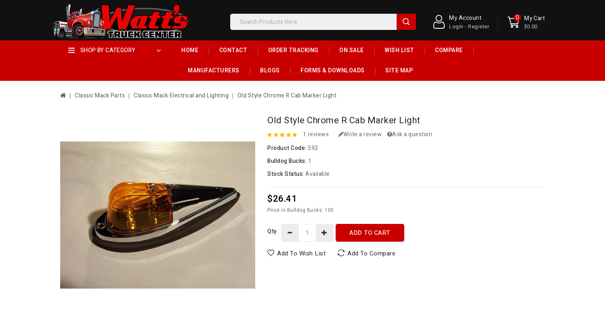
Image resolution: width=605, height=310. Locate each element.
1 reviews (316, 134)
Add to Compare (371, 253)
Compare (449, 50)
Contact (233, 50)
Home (189, 50)
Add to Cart (369, 232)
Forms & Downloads (332, 70)
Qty (272, 231)
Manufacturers (213, 70)
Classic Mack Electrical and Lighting (181, 95)
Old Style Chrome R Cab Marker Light (287, 95)
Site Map (399, 70)
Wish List (399, 50)
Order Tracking (293, 50)
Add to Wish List (301, 253)
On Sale (351, 50)
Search (406, 22)
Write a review (360, 134)
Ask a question (410, 134)
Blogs (270, 70)
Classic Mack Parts (100, 95)
